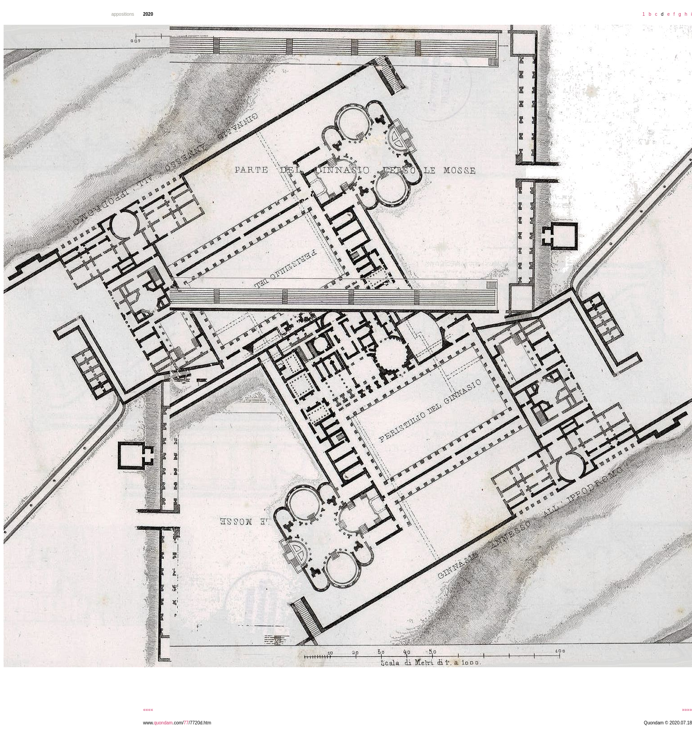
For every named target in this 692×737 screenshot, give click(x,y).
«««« (148, 709)
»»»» (687, 709)
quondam (163, 722)
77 (186, 722)
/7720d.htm (200, 722)
